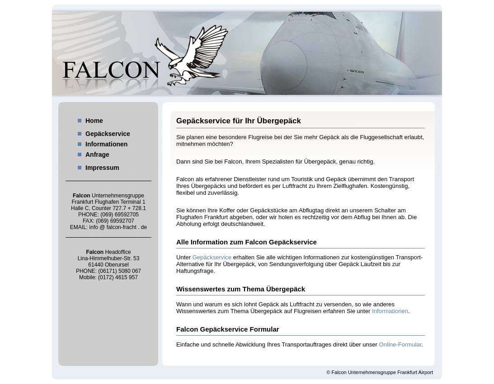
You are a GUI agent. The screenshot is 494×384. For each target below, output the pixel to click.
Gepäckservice (107, 133)
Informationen (106, 144)
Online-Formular (400, 344)
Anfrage (97, 154)
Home (94, 120)
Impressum (102, 167)
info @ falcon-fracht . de (118, 227)
